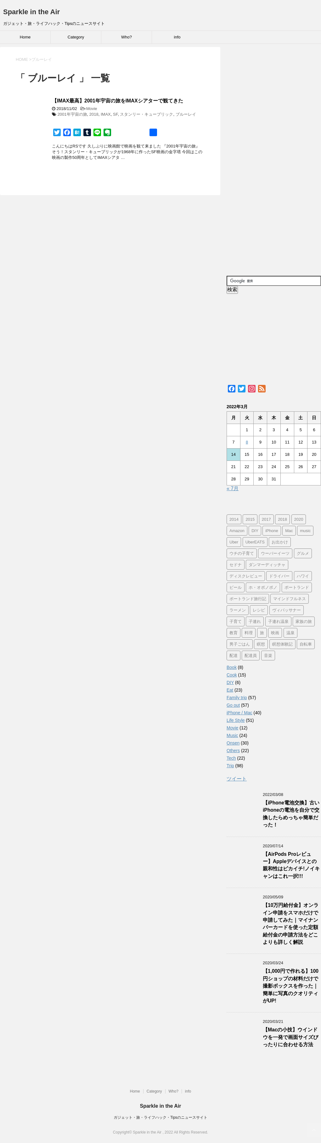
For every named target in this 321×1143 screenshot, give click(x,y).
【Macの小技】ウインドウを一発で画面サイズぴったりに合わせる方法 (290, 1037)
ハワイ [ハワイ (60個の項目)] (303, 576)
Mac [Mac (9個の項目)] (289, 530)
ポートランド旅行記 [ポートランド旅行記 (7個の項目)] (247, 598)
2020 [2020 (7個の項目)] (298, 519)
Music (232, 735)
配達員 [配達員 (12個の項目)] (251, 655)
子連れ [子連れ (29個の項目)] (255, 621)
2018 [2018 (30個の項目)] (282, 519)
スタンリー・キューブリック (146, 114)
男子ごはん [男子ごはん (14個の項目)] (239, 644)
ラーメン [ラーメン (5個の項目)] (237, 610)
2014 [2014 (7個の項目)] (234, 519)
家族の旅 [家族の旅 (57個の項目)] (304, 621)
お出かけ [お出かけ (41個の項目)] (280, 542)
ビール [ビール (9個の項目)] (235, 587)
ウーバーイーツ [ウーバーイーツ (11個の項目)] (275, 553)
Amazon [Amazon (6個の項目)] (237, 530)
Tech (231, 758)
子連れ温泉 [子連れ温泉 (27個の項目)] (278, 621)
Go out (233, 705)
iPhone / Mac (239, 712)
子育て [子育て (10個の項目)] (235, 621)
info (177, 37)
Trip (230, 765)
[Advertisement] (274, 157)
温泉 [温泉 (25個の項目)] (290, 632)
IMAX (106, 114)
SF (115, 114)
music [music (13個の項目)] (305, 530)
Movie (91, 108)
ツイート (237, 778)
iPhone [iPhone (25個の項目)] (271, 530)
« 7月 (233, 488)
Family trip (237, 697)
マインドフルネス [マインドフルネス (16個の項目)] (289, 598)
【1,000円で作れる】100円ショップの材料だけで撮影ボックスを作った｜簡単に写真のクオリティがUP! (290, 985)
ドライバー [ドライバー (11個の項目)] (279, 576)
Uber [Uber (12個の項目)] (233, 542)
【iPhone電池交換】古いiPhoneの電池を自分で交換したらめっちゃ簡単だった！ (291, 813)
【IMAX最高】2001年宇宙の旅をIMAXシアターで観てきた (117, 100)
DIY (230, 682)
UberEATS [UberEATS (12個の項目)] (255, 542)
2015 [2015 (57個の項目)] (250, 519)
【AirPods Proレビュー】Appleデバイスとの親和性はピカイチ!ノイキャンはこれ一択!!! (291, 865)
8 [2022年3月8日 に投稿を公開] (247, 442)
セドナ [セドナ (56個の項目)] (235, 564)
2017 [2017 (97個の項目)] (266, 519)
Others (233, 750)
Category (76, 37)
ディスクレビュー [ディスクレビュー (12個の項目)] (245, 576)
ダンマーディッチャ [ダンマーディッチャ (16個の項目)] (267, 564)
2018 (94, 114)
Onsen (233, 743)
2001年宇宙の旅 (72, 114)
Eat (230, 690)
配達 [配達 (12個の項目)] (233, 655)
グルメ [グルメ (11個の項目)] (303, 553)
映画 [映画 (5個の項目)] (275, 632)
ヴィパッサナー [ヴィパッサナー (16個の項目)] (286, 610)
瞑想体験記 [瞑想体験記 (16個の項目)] (282, 644)
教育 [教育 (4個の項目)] (233, 632)
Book (232, 667)
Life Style (236, 720)
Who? (126, 37)
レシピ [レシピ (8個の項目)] (259, 610)
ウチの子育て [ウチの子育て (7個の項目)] (241, 553)
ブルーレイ (186, 114)
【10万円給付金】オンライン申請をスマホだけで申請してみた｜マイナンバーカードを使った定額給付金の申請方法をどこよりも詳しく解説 (290, 923)
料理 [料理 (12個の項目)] (249, 632)
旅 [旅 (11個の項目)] (262, 632)
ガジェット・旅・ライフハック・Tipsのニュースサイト (160, 1117)
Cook (232, 674)
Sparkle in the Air (31, 12)
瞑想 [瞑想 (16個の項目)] (261, 644)
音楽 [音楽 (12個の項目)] (268, 655)
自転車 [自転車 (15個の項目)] (306, 644)
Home (25, 37)
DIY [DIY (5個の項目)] (254, 530)
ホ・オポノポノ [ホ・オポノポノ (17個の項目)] (263, 587)
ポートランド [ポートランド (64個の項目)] (296, 587)
